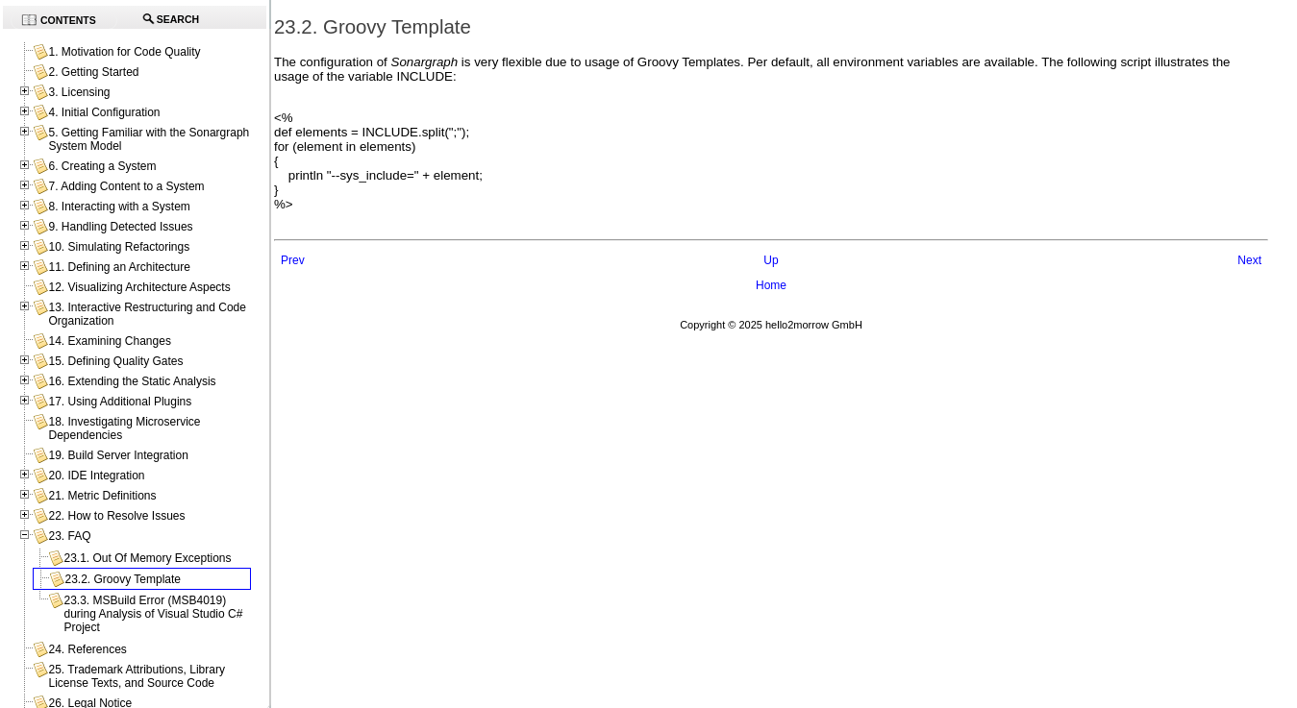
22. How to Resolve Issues (116, 516)
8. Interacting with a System (118, 206)
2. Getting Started (93, 72)
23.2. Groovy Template (122, 579)
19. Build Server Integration (117, 455)
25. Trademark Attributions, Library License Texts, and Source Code (136, 676)
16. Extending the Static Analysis (131, 381)
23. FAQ (69, 536)
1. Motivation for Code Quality (124, 52)
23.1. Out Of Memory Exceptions (147, 558)
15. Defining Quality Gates (115, 361)
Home (771, 285)
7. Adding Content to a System (126, 186)
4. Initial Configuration (104, 112)
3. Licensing (79, 92)
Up (770, 260)
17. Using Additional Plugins (119, 401)
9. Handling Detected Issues (120, 226)
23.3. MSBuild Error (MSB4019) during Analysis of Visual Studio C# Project (152, 614)
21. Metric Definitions (102, 495)
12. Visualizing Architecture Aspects (139, 287)
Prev (293, 260)
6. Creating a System (102, 166)
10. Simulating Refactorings (118, 247)
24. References (87, 649)
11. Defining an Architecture (118, 267)
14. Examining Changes (109, 341)
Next (1249, 260)
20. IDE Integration (96, 475)
